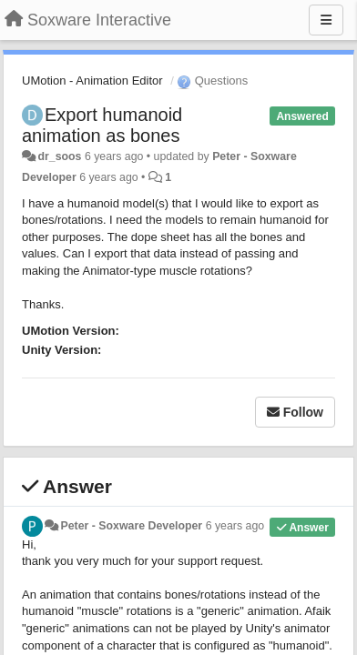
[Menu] (326, 20)
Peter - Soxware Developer (131, 525)
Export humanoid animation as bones (102, 125)
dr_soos (59, 156)
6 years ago (235, 525)
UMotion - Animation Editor (92, 80)
